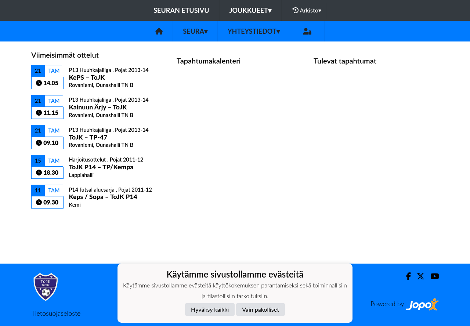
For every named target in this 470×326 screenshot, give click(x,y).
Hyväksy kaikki (210, 309)
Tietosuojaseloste (55, 313)
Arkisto (307, 10)
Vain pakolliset (260, 309)
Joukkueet (250, 10)
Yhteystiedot (254, 31)
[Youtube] (431, 276)
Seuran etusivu (181, 10)
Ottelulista (49, 221)
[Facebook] (405, 276)
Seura (195, 31)
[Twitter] (417, 276)
